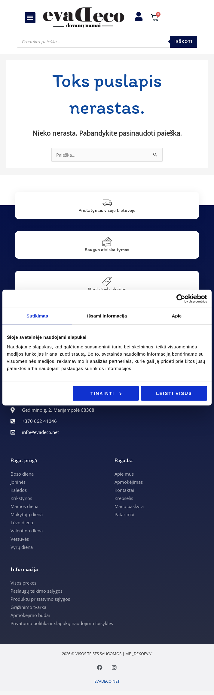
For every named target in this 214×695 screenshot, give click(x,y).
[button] (30, 17)
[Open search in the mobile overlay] (107, 42)
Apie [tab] (177, 315)
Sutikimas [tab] (37, 315)
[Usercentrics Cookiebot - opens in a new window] (180, 298)
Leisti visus (174, 393)
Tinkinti (105, 393)
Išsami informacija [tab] (107, 315)
